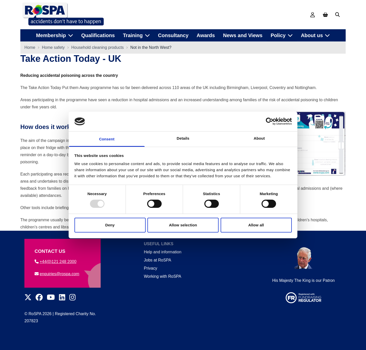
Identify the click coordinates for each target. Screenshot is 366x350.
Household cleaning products (97, 47)
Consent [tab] (107, 139)
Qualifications (98, 35)
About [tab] (259, 138)
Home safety (53, 47)
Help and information (162, 252)
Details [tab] (183, 138)
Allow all (256, 225)
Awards (206, 35)
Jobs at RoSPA (157, 260)
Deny (110, 225)
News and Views (242, 35)
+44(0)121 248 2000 (56, 261)
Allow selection (183, 225)
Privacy (150, 268)
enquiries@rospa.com (57, 274)
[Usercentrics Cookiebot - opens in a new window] (269, 121)
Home (29, 47)
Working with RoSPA (162, 276)
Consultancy (173, 35)
